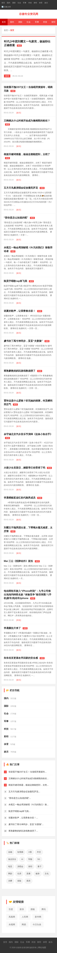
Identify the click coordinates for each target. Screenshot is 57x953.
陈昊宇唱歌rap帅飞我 (15, 281)
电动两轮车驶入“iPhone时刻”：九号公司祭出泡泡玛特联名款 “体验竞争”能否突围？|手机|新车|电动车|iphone (27, 594)
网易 (24, 924)
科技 (30, 3)
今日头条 (37, 924)
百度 (11, 909)
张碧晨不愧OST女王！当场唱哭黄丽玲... (28, 772)
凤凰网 (12, 917)
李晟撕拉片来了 (12, 628)
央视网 (12, 924)
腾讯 (43, 909)
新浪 (22, 909)
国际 (14, 3)
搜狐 (33, 909)
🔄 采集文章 (6, 7)
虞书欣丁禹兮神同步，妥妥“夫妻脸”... (26, 824)
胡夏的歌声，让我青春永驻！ (19, 311)
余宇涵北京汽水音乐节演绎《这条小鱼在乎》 (28, 434)
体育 (40, 3)
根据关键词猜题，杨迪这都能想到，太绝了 (27, 154)
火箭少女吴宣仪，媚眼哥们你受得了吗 (24, 467)
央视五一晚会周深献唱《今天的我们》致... (29, 804)
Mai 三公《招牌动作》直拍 (18, 561)
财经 (35, 3)
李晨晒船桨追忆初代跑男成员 (19, 497)
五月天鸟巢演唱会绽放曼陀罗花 (21, 187)
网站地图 (42, 947)
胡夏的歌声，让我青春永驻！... (23, 817)
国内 (8, 3)
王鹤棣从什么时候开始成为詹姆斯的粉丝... (29, 778)
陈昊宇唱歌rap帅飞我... (19, 811)
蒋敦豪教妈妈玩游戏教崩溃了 (19, 371)
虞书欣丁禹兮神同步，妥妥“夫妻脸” (23, 341)
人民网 (25, 917)
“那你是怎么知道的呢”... (20, 798)
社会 (19, 3)
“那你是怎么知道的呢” (16, 217)
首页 (3, 3)
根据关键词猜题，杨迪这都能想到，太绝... (29, 785)
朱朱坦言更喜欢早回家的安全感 (21, 658)
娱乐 (46, 3)
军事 (24, 3)
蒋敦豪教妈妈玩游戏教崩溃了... (23, 831)
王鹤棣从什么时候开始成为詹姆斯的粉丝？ (27, 120)
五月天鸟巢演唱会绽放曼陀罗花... (24, 791)
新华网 (38, 917)
